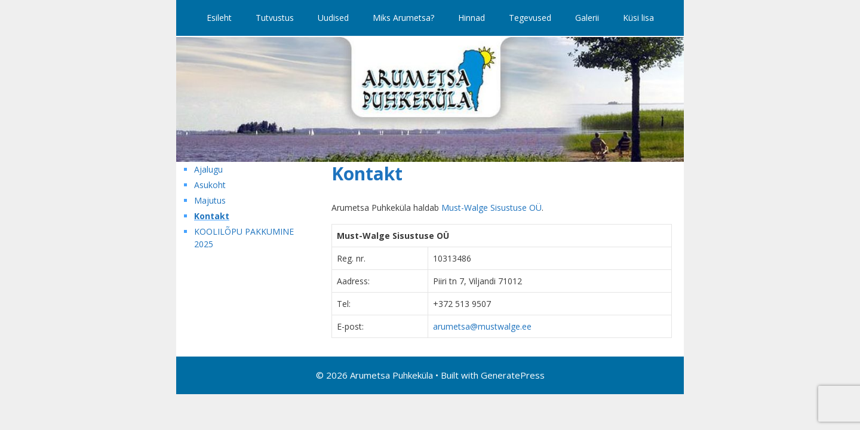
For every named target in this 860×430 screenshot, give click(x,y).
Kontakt (211, 216)
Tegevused (530, 17)
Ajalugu (208, 169)
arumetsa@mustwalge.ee (482, 326)
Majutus (210, 200)
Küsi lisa (638, 17)
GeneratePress (513, 375)
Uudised (333, 17)
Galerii (587, 17)
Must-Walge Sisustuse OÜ (491, 207)
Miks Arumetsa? (403, 17)
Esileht (219, 17)
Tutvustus (275, 17)
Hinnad (471, 17)
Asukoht (210, 185)
